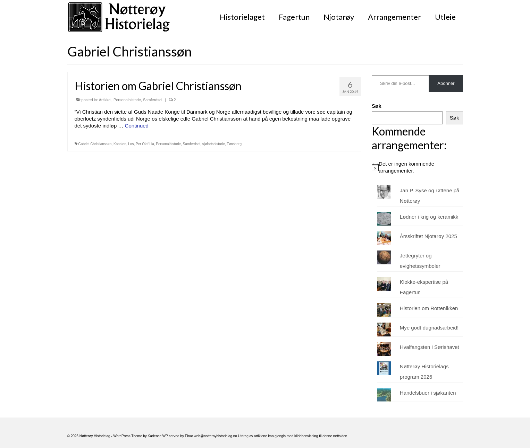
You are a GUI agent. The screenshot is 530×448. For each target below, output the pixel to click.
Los (131, 144)
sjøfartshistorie (213, 144)
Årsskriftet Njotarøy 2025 (428, 236)
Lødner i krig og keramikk (429, 217)
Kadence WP (158, 436)
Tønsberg (234, 144)
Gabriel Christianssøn (94, 144)
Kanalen (119, 144)
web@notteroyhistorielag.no (216, 436)
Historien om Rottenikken (429, 308)
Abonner (445, 83)
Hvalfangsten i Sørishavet (429, 347)
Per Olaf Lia (145, 144)
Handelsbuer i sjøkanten (428, 393)
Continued (137, 126)
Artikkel (105, 100)
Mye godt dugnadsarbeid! (429, 328)
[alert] (417, 167)
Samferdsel (152, 100)
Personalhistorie (127, 100)
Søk (376, 106)
